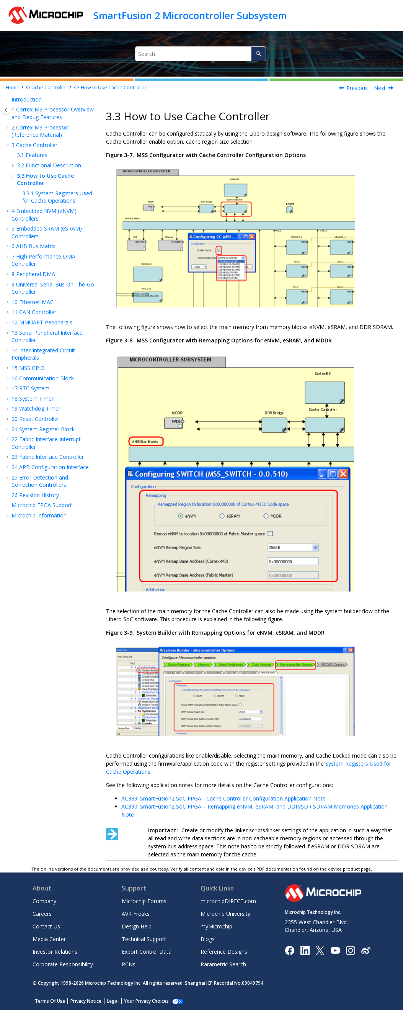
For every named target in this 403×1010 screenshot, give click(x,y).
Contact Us (46, 926)
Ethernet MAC (32, 302)
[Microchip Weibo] (365, 950)
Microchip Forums (144, 901)
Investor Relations (55, 951)
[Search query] (200, 53)
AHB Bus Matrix (33, 246)
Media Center (49, 939)
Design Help (137, 926)
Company (44, 901)
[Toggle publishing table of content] (6, 110)
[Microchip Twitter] (320, 949)
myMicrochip (216, 926)
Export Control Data (146, 951)
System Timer (32, 398)
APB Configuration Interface (50, 467)
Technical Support (144, 939)
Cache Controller (46, 87)
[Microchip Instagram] (350, 949)
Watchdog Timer (35, 408)
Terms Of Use (50, 1001)
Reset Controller (35, 418)
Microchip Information (39, 515)
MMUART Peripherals (41, 322)
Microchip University (225, 913)
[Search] (258, 53)
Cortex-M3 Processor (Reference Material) (40, 131)
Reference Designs (224, 951)
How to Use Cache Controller (110, 87)
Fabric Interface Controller (47, 456)
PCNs (128, 964)
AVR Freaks (136, 913)
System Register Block (43, 429)
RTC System (30, 388)
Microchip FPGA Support (41, 505)
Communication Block (42, 378)
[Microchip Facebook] (289, 949)
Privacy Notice (85, 1001)
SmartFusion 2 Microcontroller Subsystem (190, 15)
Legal (113, 1001)
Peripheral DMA (33, 274)
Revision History (35, 495)
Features (32, 155)
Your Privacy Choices (146, 1001)
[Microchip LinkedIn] (305, 949)
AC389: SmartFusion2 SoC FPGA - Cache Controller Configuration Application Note (223, 798)
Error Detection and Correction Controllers (39, 481)
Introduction (26, 99)
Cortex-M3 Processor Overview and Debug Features (52, 113)
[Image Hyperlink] (335, 950)
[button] (8, 99)
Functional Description (49, 165)
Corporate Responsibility (63, 964)
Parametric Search (223, 964)
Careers (42, 913)
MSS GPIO (28, 368)
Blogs (208, 939)
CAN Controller (33, 312)
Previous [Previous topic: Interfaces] (357, 88)
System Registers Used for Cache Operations (57, 197)
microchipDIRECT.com (228, 901)
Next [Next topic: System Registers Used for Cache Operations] (380, 88)
